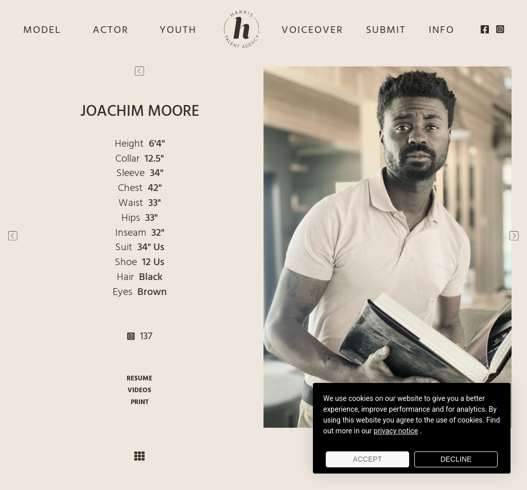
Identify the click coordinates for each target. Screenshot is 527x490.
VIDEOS (139, 390)
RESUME (139, 378)
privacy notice (396, 431)
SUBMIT (386, 30)
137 (139, 336)
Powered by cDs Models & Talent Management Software (263, 485)
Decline (456, 459)
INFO (441, 30)
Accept (367, 459)
